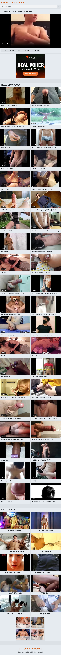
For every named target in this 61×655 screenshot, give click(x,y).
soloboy (27, 50)
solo (19, 50)
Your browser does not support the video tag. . (30, 31)
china (6, 50)
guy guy (36, 50)
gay (13, 50)
